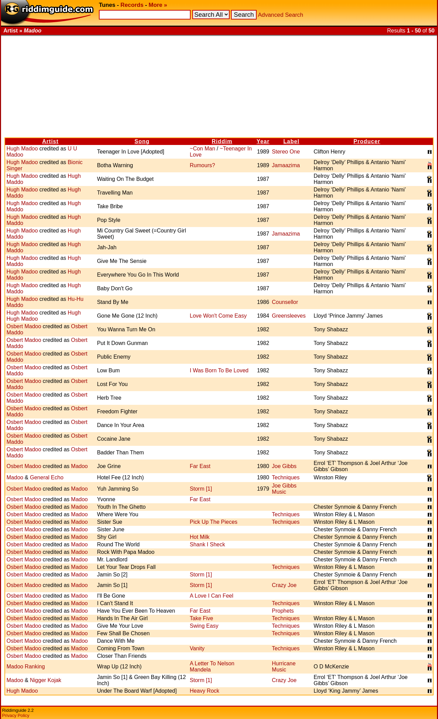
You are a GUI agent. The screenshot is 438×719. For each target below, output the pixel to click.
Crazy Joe (284, 585)
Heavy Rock (204, 691)
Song (142, 141)
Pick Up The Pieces (213, 522)
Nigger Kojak (45, 680)
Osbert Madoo (24, 326)
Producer (366, 141)
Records (131, 5)
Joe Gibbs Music (284, 489)
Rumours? (202, 165)
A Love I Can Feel (211, 596)
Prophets (283, 611)
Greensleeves (289, 316)
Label (291, 141)
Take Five (201, 618)
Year (263, 141)
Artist (50, 141)
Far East (200, 466)
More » (158, 5)
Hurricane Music (284, 667)
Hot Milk (200, 537)
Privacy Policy (15, 715)
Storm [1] (201, 489)
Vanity (197, 648)
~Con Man (202, 148)
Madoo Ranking (26, 666)
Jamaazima (286, 165)
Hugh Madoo (22, 148)
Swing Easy (204, 626)
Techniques (286, 477)
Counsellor (285, 302)
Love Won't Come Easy (218, 316)
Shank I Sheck (207, 544)
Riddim (222, 141)
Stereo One (286, 152)
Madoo (79, 466)
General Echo (46, 477)
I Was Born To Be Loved (219, 370)
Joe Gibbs (284, 466)
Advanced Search (280, 15)
